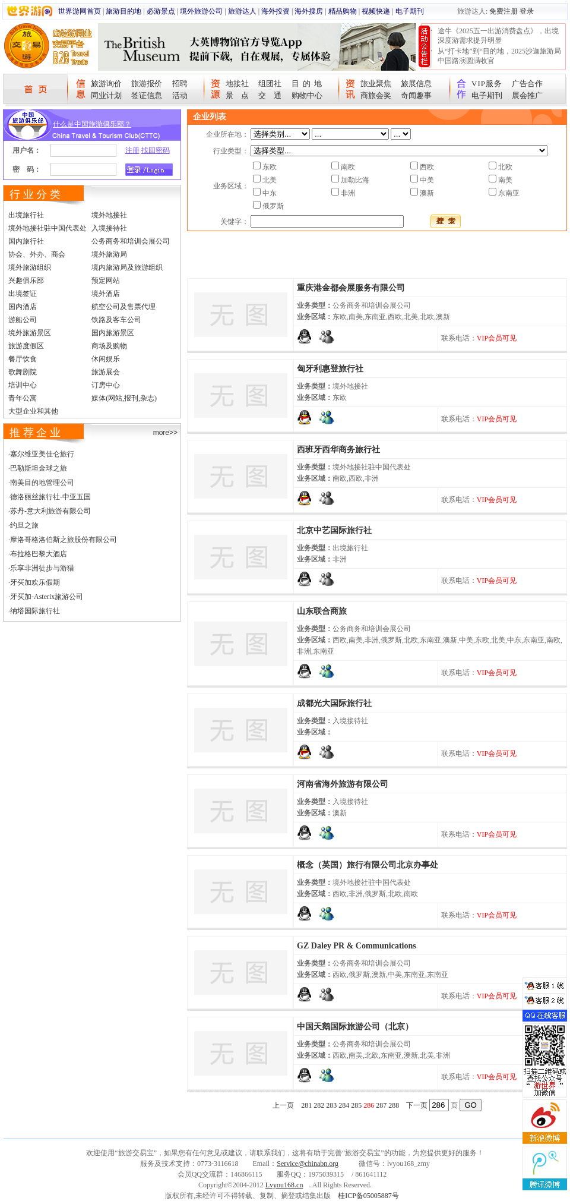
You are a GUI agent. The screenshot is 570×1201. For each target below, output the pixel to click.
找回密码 (155, 150)
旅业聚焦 (375, 83)
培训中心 (22, 385)
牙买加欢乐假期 (35, 582)
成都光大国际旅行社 (334, 703)
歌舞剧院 (22, 372)
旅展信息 (416, 83)
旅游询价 (106, 83)
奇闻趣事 (416, 95)
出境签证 (22, 293)
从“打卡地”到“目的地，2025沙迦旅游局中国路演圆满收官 (499, 56)
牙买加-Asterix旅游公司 (46, 596)
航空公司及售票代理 (123, 306)
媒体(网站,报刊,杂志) (124, 398)
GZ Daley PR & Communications (356, 945)
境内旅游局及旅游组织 (127, 267)
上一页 (283, 1105)
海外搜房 (308, 11)
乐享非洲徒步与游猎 (42, 568)
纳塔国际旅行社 (35, 611)
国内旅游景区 (112, 333)
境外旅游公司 (201, 11)
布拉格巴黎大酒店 (38, 554)
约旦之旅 (24, 525)
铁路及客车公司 (116, 320)
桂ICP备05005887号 (368, 1195)
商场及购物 (109, 346)
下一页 (417, 1105)
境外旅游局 (109, 254)
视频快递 (376, 11)
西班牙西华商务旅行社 (338, 449)
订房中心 (105, 385)
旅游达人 (242, 11)
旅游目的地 (123, 11)
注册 (132, 150)
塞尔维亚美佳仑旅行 (42, 454)
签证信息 (146, 95)
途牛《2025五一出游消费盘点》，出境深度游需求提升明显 (498, 36)
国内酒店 (22, 306)
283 (331, 1105)
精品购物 (342, 11)
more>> (165, 432)
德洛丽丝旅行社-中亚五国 (50, 497)
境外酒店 (105, 293)
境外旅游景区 (29, 333)
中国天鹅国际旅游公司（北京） (355, 1026)
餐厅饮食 (22, 359)
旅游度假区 (26, 346)
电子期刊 (409, 11)
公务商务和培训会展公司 (130, 241)
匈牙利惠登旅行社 (330, 368)
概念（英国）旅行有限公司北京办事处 (367, 864)
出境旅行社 (26, 215)
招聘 (180, 83)
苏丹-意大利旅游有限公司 (50, 511)
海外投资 (275, 11)
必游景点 (161, 11)
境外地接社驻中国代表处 (47, 228)
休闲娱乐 (105, 359)
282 (319, 1105)
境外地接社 (109, 215)
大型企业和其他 (33, 411)
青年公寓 (22, 398)
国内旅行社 (26, 241)
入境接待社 (109, 228)
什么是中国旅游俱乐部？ (92, 124)
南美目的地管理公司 (42, 482)
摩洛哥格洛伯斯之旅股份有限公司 (63, 539)
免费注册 (503, 11)
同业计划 (106, 95)
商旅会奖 (375, 95)
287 (381, 1105)
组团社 (269, 83)
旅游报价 (146, 83)
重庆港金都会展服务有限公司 (351, 287)
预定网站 (105, 280)
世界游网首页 (79, 11)
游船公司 (22, 320)
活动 (180, 95)
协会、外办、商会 (36, 254)
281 (306, 1105)
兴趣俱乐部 (26, 280)
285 (356, 1105)
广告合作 (527, 83)
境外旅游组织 (29, 267)
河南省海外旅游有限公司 (342, 784)
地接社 (237, 83)
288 (393, 1105)
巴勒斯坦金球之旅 (38, 468)
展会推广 (527, 95)
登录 (527, 11)
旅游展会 (105, 372)
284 (343, 1105)
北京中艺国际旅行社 (334, 530)
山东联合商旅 (322, 611)
